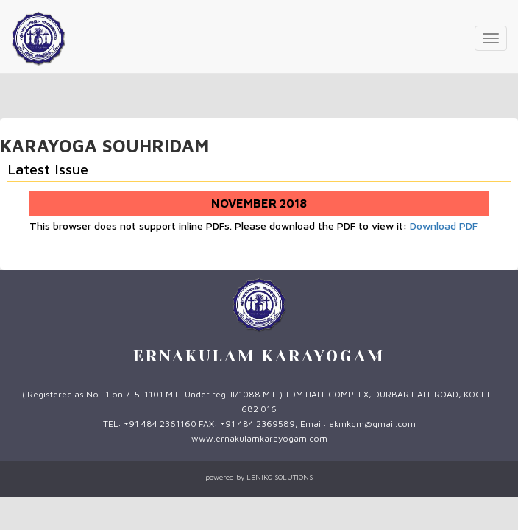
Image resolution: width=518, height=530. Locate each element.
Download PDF (444, 225)
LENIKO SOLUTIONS (279, 477)
